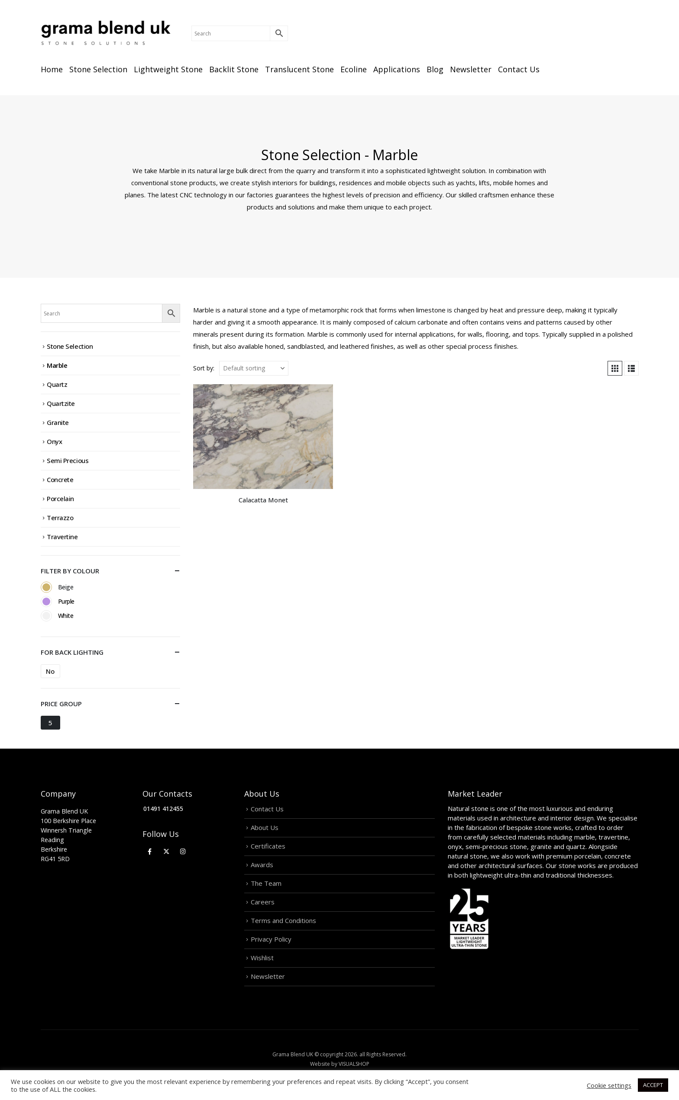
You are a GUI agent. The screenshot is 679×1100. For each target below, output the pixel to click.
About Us (264, 827)
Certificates (268, 846)
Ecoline (353, 69)
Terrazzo (60, 517)
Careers (263, 901)
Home (52, 69)
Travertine (62, 536)
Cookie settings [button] (609, 1085)
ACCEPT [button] (653, 1085)
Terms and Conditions (283, 920)
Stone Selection (98, 69)
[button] (615, 368)
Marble (57, 365)
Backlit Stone (234, 69)
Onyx (54, 441)
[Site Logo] (106, 33)
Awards (262, 864)
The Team (266, 883)
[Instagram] (183, 851)
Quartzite (61, 403)
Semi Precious (67, 460)
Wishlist (262, 957)
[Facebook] (149, 851)
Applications (396, 69)
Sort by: (203, 368)
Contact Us (519, 69)
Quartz (57, 384)
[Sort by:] (253, 368)
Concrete (60, 479)
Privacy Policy (271, 939)
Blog (435, 69)
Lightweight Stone (168, 69)
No (50, 671)
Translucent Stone (299, 69)
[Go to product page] (263, 436)
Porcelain (60, 498)
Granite (58, 422)
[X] (166, 851)
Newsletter (470, 69)
